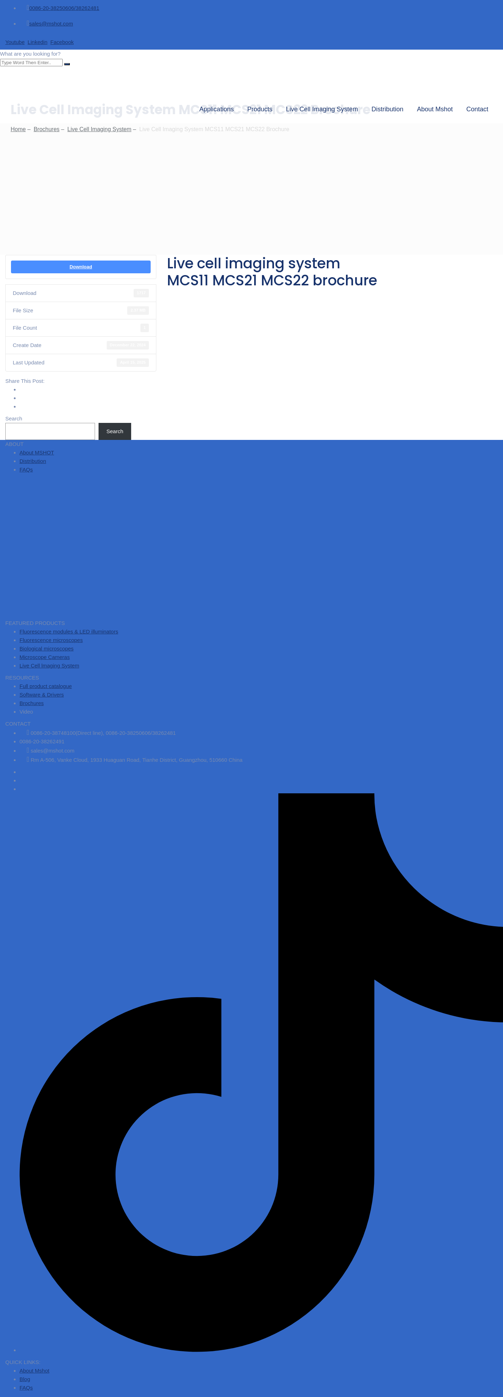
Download (80, 266)
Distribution (391, 109)
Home (18, 129)
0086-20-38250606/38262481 (64, 8)
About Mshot (438, 109)
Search (13, 418)
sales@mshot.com (51, 24)
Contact (481, 109)
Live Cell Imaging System (325, 109)
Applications (220, 109)
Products (263, 109)
